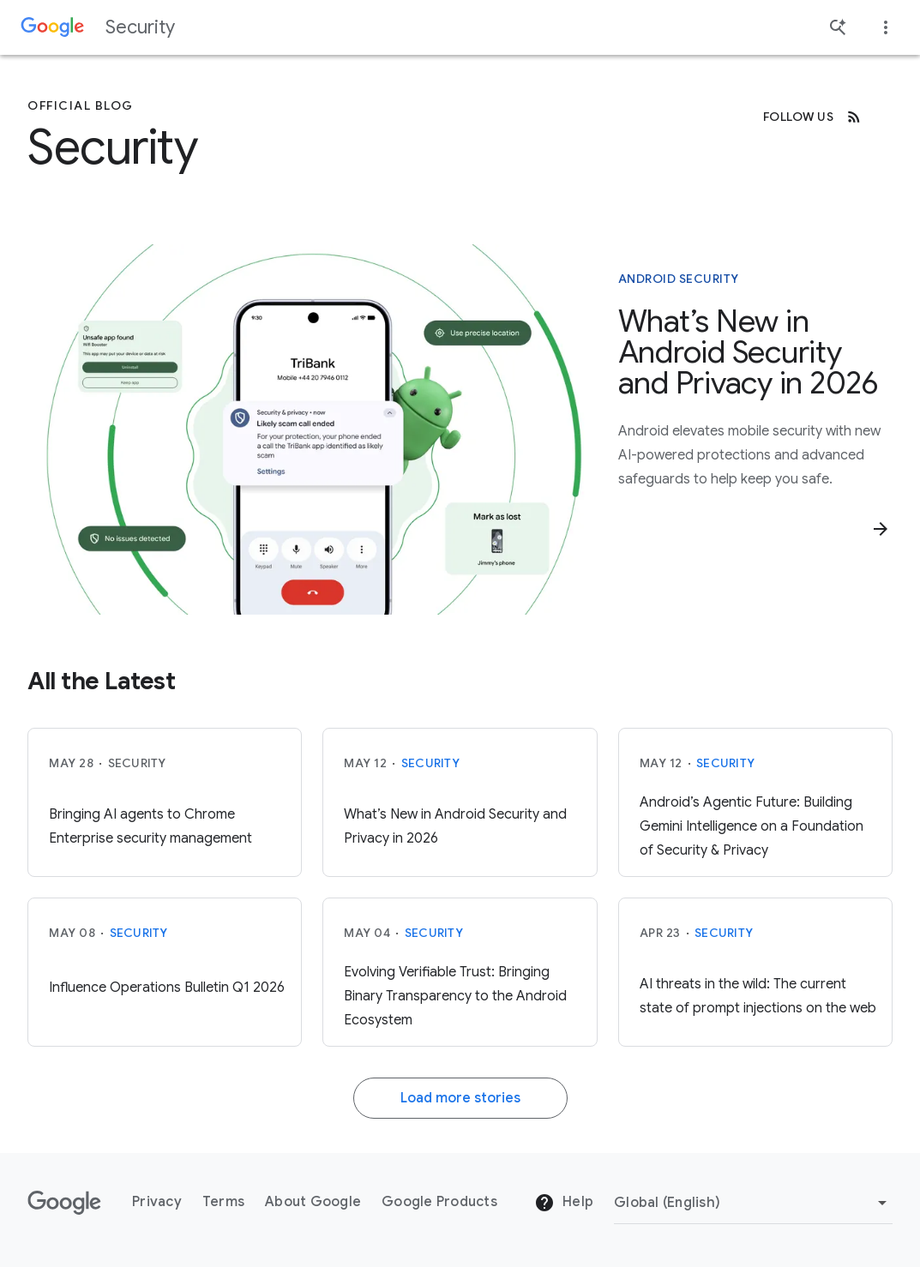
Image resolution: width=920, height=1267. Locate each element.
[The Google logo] (64, 1202)
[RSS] (854, 116)
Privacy (157, 1201)
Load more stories (460, 1098)
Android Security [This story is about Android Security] (678, 278)
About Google (313, 1201)
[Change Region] (753, 1202)
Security (140, 27)
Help (563, 1202)
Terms (223, 1201)
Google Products (439, 1201)
